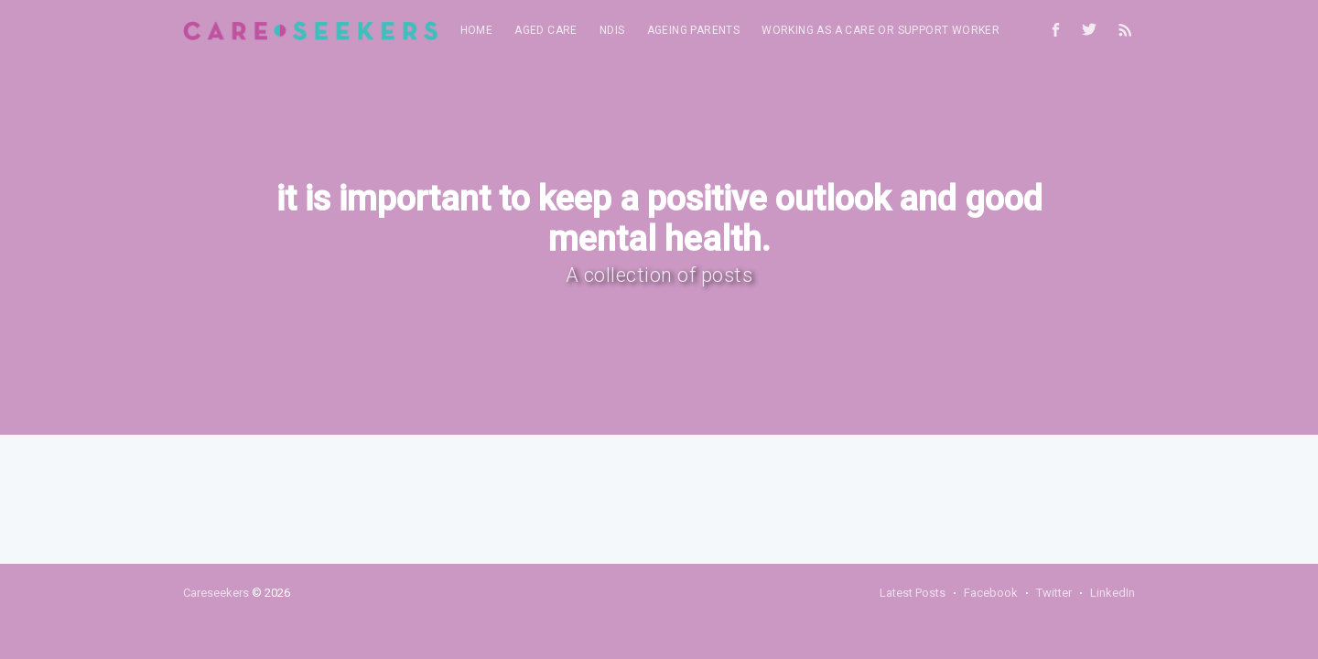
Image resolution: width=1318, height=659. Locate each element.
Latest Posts (912, 593)
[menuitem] (476, 31)
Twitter (1054, 593)
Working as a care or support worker (880, 30)
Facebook (991, 593)
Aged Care (546, 30)
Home (476, 30)
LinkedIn (1112, 593)
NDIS (612, 30)
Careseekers (216, 593)
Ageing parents (693, 30)
